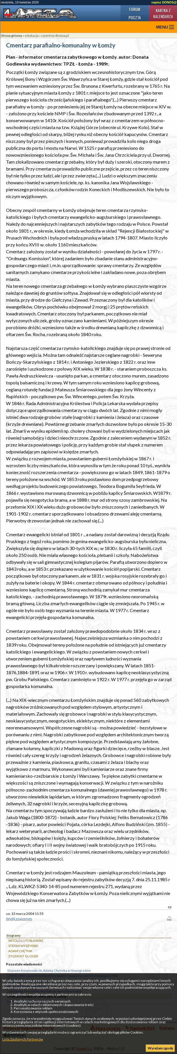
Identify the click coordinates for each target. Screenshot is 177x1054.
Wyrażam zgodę (160, 1048)
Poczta (135, 17)
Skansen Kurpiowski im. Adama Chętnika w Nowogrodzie (49, 970)
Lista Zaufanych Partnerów (22, 1039)
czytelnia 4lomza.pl (55, 35)
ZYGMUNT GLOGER (23, 956)
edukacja (31, 35)
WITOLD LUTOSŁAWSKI (25, 940)
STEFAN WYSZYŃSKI (23, 946)
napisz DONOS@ (164, 2)
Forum (134, 9)
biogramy (14, 935)
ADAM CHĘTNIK (20, 951)
